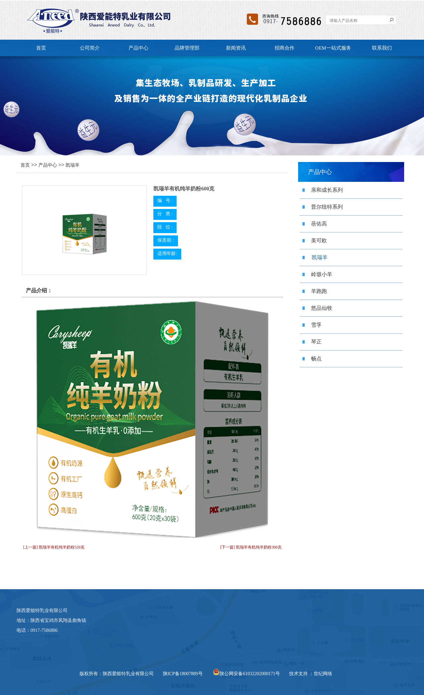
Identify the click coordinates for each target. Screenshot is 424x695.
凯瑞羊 (73, 165)
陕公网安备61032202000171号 (246, 673)
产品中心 (138, 48)
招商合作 (284, 48)
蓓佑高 (319, 223)
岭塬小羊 (321, 274)
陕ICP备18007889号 (183, 673)
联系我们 (382, 48)
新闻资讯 (236, 48)
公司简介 (90, 48)
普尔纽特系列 (327, 207)
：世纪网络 (320, 673)
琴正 (316, 342)
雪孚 (316, 325)
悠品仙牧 (321, 308)
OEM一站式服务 (333, 48)
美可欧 (319, 240)
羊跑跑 (319, 291)
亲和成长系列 (327, 190)
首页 (41, 48)
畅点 (316, 358)
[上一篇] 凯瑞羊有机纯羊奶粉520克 (53, 547)
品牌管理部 (187, 48)
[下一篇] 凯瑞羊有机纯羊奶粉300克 (251, 547)
